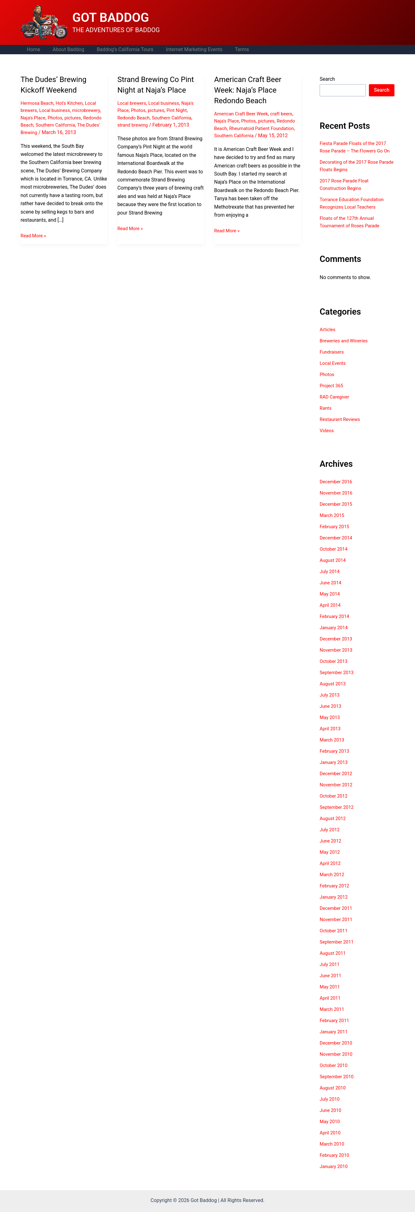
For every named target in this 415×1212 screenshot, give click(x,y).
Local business (57, 110)
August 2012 (334, 826)
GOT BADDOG (110, 17)
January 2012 (335, 904)
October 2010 (335, 1073)
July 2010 (330, 1106)
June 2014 (331, 590)
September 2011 (338, 949)
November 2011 (337, 927)
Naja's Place (34, 117)
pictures (76, 117)
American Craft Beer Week (243, 114)
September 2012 (338, 815)
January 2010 (335, 1174)
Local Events (334, 371)
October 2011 (335, 938)
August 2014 (334, 568)
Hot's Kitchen (73, 103)
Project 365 (332, 393)
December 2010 (337, 1050)
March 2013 (333, 747)
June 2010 (331, 1118)
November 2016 (337, 500)
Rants (326, 415)
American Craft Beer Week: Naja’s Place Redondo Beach (250, 90)
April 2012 (331, 871)
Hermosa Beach (38, 103)
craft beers (286, 114)
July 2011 (330, 972)
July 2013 (330, 702)
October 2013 (335, 669)
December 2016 (337, 489)
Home (32, 49)
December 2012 (337, 781)
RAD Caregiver (335, 404)
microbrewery (91, 110)
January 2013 (335, 770)
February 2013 (335, 758)
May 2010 (330, 1129)
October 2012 (335, 803)
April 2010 (331, 1140)
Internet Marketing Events (185, 49)
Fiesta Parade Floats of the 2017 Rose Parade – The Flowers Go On (356, 150)
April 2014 (331, 613)
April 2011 (331, 1005)
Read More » (34, 235)
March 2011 (333, 1017)
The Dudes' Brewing (42, 132)
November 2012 (337, 792)
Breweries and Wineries (345, 348)
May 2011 (330, 994)
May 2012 (330, 859)
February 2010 (335, 1163)
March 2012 (333, 882)
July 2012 (330, 837)
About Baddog (64, 49)
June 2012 (331, 848)
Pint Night (181, 110)
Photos (57, 117)
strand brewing (133, 125)
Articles (328, 337)
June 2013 (331, 714)
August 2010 (334, 1095)
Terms (231, 49)
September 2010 (338, 1084)
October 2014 (335, 556)
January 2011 (335, 1039)
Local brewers (133, 103)
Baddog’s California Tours (118, 49)
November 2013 (337, 657)
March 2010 (333, 1151)
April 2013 (331, 736)
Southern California (79, 125)
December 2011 (337, 916)
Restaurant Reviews (341, 427)
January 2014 (335, 635)
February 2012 (335, 893)
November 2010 (337, 1062)
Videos (327, 438)
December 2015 (337, 511)
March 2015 (333, 523)
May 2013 (330, 725)
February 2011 (335, 1028)
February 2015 (335, 534)
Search (327, 79)
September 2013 (338, 680)
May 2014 (330, 601)
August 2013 (334, 691)
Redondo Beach (38, 125)
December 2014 (337, 545)
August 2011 (334, 960)
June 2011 (331, 983)
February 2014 (335, 624)
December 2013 (337, 646)
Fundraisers (333, 359)
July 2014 (330, 579)
